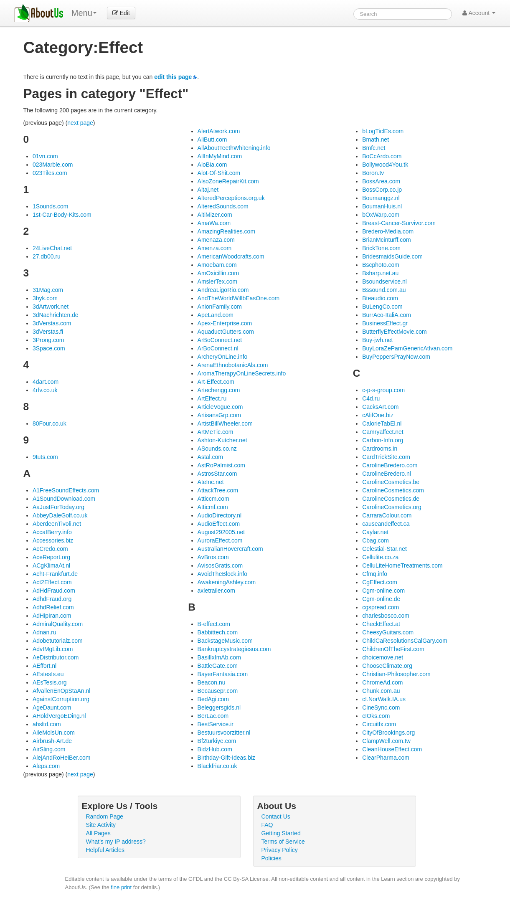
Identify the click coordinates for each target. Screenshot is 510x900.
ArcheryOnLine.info (223, 356)
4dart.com (45, 381)
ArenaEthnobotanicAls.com (233, 365)
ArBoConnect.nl (218, 348)
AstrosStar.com (217, 473)
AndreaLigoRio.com (223, 289)
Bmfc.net (373, 148)
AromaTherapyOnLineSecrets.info (242, 373)
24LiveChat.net (52, 248)
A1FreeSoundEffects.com (66, 490)
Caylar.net (375, 532)
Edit (121, 13)
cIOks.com (376, 715)
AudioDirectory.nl (220, 515)
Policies (271, 858)
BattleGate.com (218, 665)
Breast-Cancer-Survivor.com (399, 223)
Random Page (105, 816)
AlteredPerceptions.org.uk (231, 198)
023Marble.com (53, 164)
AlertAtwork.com (219, 131)
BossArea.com (381, 181)
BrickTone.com (381, 248)
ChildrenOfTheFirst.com (393, 649)
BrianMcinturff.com (386, 239)
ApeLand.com (215, 315)
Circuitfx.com (379, 724)
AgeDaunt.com (52, 707)
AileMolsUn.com (54, 732)
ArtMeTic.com (215, 431)
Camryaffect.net (382, 431)
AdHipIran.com (52, 615)
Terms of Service (283, 841)
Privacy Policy (279, 850)
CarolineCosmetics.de (390, 498)
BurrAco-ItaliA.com (386, 315)
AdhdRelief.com (53, 607)
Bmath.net (375, 139)
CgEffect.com (379, 582)
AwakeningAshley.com (227, 582)
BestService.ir (215, 724)
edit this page (173, 77)
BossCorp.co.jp (382, 189)
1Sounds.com (51, 206)
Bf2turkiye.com (217, 741)
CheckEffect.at (381, 624)
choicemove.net (382, 657)
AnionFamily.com (220, 306)
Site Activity (101, 824)
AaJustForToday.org (58, 507)
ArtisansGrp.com (219, 415)
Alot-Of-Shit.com (219, 173)
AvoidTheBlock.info (223, 573)
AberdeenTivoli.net (57, 523)
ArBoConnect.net (220, 340)
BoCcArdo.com (381, 156)
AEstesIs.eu (48, 674)
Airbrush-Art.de (52, 741)
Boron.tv (373, 173)
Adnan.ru (44, 632)
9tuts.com (45, 457)
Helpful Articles (105, 850)
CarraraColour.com (386, 515)
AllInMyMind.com (220, 156)
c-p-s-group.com (383, 390)
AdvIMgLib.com (53, 649)
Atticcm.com (213, 498)
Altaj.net (208, 189)
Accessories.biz (53, 540)
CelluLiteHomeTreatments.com (402, 565)
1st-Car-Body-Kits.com (62, 214)
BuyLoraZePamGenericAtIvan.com (407, 348)
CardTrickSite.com (386, 457)
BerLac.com (213, 715)
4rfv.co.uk (45, 390)
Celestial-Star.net (384, 548)
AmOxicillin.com (218, 273)
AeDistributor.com (56, 657)
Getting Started (281, 833)
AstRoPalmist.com (221, 465)
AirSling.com (49, 749)
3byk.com (45, 298)
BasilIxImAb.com (219, 657)
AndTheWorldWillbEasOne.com (239, 298)
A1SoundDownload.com (64, 498)
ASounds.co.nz (217, 448)
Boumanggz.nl (381, 198)
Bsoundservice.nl (384, 281)
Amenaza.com (216, 239)
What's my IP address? (116, 841)
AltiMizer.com (215, 214)
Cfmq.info (374, 573)
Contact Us (275, 816)
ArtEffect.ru (212, 398)
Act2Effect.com (52, 582)
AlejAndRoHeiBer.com (62, 757)
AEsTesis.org (50, 682)
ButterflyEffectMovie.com (394, 331)
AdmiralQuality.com (58, 624)
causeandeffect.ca (385, 523)
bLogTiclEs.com (382, 131)
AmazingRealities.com (227, 231)
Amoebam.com (217, 264)
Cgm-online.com (383, 590)
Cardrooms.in (379, 448)
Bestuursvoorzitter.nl (224, 732)
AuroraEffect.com (220, 540)
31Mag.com (48, 289)
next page (80, 122)
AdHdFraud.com (54, 590)
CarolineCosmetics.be (390, 482)
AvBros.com (213, 557)
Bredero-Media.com (388, 231)
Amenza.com (215, 248)
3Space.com (49, 348)
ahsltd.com (47, 724)
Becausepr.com (218, 690)
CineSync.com (381, 707)
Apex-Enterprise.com (225, 323)
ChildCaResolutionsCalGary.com (404, 640)
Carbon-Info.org (382, 440)
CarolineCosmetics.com (393, 490)
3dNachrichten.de (56, 315)
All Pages (98, 833)
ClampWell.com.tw (386, 741)
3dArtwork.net (51, 306)
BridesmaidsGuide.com (392, 256)
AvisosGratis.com (220, 565)
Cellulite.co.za (380, 557)
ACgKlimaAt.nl (51, 565)
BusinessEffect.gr (385, 323)
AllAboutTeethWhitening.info (234, 148)
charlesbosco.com (385, 615)
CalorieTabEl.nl (381, 423)
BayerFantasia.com (223, 674)
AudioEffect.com (219, 523)
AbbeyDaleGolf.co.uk (60, 515)
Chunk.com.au (381, 690)
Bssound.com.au (384, 289)
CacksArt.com (380, 406)
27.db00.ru (47, 256)
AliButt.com (212, 139)
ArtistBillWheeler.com (225, 423)
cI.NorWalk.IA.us (384, 699)
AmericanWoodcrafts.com (231, 256)
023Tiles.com (50, 173)
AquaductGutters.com (226, 331)
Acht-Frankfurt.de (55, 573)
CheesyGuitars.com (388, 632)
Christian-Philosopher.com (396, 674)
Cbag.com (375, 540)
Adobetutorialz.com (58, 640)
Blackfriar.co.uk (217, 766)
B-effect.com (214, 624)
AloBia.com (212, 164)
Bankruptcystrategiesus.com (234, 649)
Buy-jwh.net (377, 340)
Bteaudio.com (380, 298)
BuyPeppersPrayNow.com (396, 356)
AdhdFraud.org (52, 599)
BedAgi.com (213, 699)
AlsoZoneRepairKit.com (228, 181)
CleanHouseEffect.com (392, 749)
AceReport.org (51, 557)
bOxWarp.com (380, 214)
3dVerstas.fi (48, 331)
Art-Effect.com (216, 381)
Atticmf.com (213, 507)
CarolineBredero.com (389, 465)
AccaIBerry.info (52, 532)
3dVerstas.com (52, 323)
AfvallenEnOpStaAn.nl (62, 690)
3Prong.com (48, 340)
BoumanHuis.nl (382, 206)
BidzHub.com (215, 749)
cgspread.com (380, 607)
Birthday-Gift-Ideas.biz (227, 757)
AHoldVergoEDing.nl (59, 715)
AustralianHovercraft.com (230, 548)
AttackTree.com (218, 490)
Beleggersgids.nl (219, 707)
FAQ (267, 824)
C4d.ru (371, 398)
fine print (121, 887)
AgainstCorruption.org (61, 699)
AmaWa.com (214, 223)
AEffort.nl (44, 665)
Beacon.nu (212, 682)
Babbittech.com (218, 632)
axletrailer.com (216, 590)
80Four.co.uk (49, 423)
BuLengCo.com (382, 306)
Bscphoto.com (380, 264)
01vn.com (45, 156)
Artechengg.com (219, 390)
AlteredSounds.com (223, 206)
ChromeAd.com (382, 682)
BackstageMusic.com (225, 640)
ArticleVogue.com (220, 406)
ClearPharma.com (385, 757)
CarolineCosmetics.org (391, 507)
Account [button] (478, 13)
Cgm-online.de (381, 599)
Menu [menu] (83, 13)
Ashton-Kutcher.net (222, 440)
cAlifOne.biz (377, 415)
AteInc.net (211, 482)
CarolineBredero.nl (386, 473)
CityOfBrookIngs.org (388, 732)
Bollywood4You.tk (385, 164)
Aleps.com (46, 766)
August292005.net (221, 532)
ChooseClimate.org (387, 665)
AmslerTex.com (218, 281)
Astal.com (210, 457)
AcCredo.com (50, 548)
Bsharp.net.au (380, 273)
